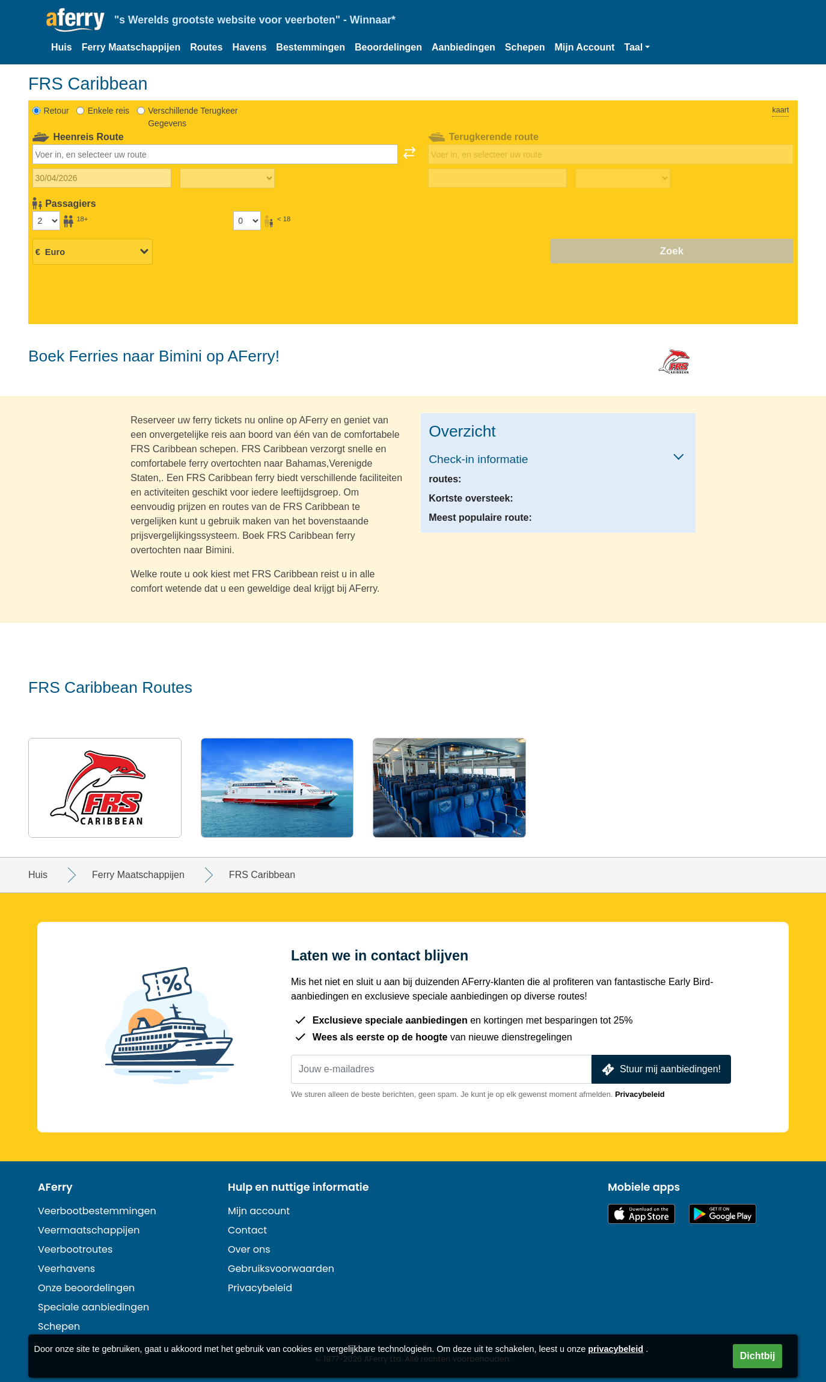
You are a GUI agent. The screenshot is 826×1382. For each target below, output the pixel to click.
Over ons (249, 1249)
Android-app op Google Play (722, 1214)
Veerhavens (66, 1269)
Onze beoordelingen (86, 1288)
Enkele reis (108, 110)
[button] (637, 47)
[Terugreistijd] (622, 178)
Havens (249, 47)
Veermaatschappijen (88, 1230)
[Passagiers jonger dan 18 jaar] (247, 220)
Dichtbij (758, 1356)
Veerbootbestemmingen (97, 1211)
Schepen (525, 47)
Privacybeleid (640, 1094)
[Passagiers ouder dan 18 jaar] (46, 220)
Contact (247, 1230)
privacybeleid (615, 1349)
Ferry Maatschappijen (131, 47)
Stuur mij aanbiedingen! (660, 1069)
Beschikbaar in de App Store (641, 1214)
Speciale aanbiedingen (93, 1307)
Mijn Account (585, 47)
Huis (61, 47)
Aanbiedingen (463, 47)
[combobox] (215, 154)
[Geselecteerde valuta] (92, 252)
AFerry (55, 1187)
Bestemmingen (310, 47)
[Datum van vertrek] (101, 178)
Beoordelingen (388, 47)
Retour (56, 110)
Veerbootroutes (75, 1249)
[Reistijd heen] (227, 178)
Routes (206, 47)
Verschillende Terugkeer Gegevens (192, 117)
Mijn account (259, 1211)
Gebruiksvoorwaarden (281, 1269)
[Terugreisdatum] (497, 178)
